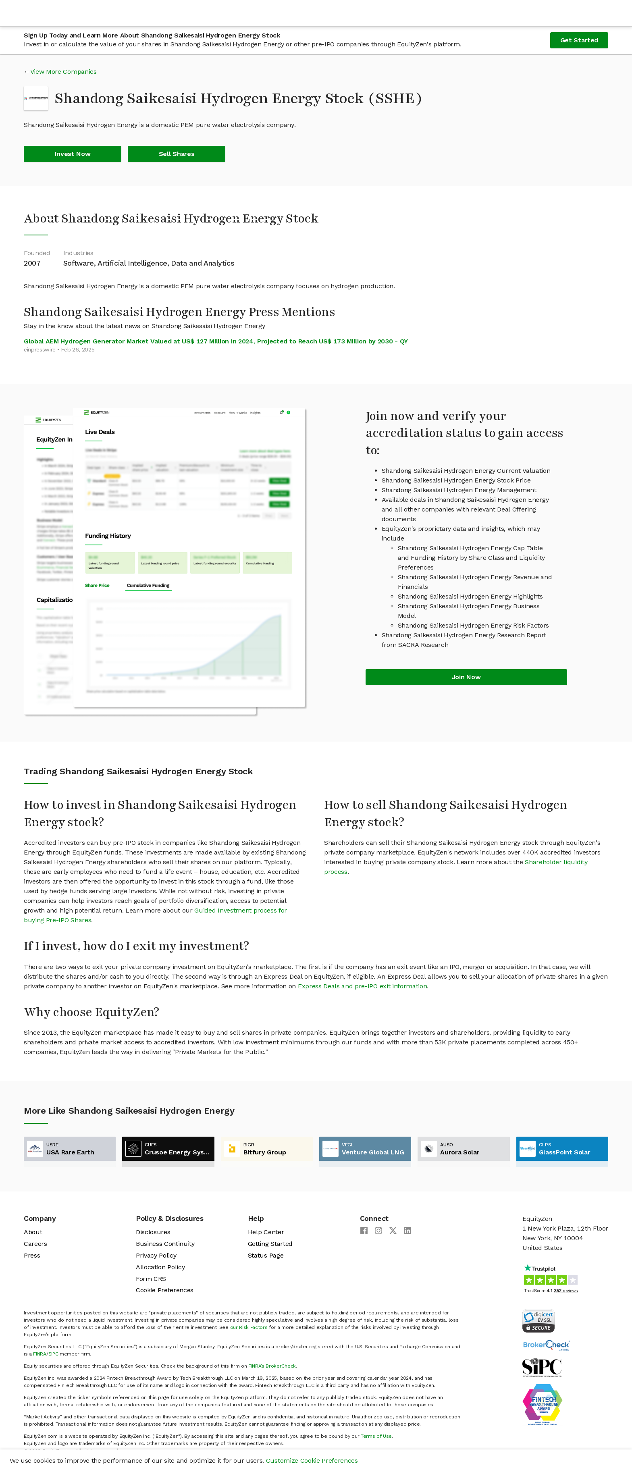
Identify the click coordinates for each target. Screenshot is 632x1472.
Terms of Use (376, 1436)
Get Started (579, 40)
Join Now (466, 677)
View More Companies (63, 71)
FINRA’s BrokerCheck (272, 1366)
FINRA (39, 1354)
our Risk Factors (249, 1327)
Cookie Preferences (164, 1290)
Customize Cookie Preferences (312, 1460)
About (33, 1232)
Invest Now (73, 154)
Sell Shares (176, 154)
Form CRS (151, 1279)
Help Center (266, 1232)
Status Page (265, 1255)
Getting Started (270, 1243)
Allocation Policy (160, 1267)
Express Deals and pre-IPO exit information (362, 986)
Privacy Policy (156, 1255)
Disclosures (153, 1232)
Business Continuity (165, 1243)
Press (32, 1255)
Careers (35, 1243)
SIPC (53, 1354)
